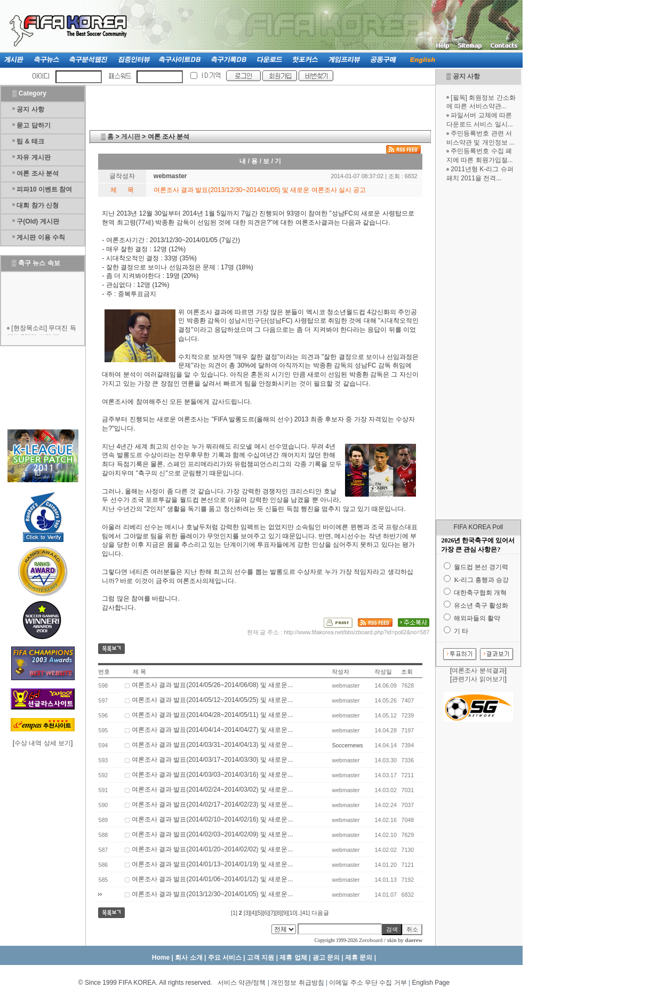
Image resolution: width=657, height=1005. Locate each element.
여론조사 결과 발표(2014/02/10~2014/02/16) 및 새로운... (212, 819)
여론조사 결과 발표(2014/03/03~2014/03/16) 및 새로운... (212, 774)
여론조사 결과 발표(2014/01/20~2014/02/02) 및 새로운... (212, 849)
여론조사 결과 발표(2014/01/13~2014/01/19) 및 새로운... (212, 864)
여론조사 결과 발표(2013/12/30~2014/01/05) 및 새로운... (212, 894)
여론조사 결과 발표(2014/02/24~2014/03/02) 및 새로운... (212, 789)
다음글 (320, 913)
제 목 (139, 671)
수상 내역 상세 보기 (42, 743)
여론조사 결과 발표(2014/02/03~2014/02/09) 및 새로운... (212, 834)
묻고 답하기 (33, 125)
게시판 (130, 136)
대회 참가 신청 (38, 205)
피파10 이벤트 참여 (44, 189)
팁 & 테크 (30, 141)
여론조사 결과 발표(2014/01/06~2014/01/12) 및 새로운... (212, 879)
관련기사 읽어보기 (478, 679)
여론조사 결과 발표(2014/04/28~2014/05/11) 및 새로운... (212, 715)
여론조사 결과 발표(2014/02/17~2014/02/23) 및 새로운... (212, 804)
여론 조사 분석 (38, 173)
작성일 (383, 671)
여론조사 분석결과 (478, 670)
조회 (407, 671)
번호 (104, 671)
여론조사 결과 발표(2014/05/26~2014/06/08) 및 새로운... (212, 685)
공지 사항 (466, 76)
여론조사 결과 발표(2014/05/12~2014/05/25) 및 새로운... (212, 700)
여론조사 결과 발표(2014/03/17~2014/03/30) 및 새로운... (212, 759)
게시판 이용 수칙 (41, 237)
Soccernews (347, 745)
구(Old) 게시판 (38, 221)
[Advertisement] (478, 351)
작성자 (340, 671)
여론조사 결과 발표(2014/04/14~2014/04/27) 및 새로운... (212, 729)
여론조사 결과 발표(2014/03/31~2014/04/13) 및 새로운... (212, 744)
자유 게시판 (33, 157)
